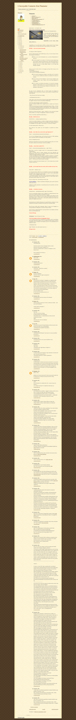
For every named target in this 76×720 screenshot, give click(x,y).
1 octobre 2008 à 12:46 (37, 293)
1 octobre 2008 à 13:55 (37, 298)
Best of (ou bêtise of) (35, 17)
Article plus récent (32, 709)
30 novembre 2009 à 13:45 (37, 441)
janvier (21, 71)
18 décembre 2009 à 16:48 (37, 455)
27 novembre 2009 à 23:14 (37, 422)
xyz (34, 323)
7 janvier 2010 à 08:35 (36, 524)
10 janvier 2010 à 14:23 (37, 542)
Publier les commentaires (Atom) (40, 711)
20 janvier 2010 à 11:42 (37, 686)
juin (20, 65)
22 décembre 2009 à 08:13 (37, 467)
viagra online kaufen (37, 474)
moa (34, 278)
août (20, 62)
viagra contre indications (41, 454)
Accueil (43, 709)
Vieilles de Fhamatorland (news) (37, 24)
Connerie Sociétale (35, 21)
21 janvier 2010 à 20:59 (37, 695)
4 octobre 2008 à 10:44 (37, 368)
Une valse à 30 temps (23, 49)
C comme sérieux (35, 20)
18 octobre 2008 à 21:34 (37, 387)
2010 (20, 42)
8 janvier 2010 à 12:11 (36, 533)
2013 (20, 38)
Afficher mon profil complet (22, 33)
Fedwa (35, 301)
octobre (21, 48)
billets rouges (34, 18)
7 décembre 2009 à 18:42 (37, 449)
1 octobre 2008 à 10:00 (37, 269)
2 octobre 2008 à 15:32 (37, 329)
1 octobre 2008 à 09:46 (37, 264)
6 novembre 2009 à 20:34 (37, 397)
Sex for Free (21, 56)
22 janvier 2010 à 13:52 (37, 704)
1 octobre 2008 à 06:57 (37, 259)
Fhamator (35, 371)
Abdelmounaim (36, 256)
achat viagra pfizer (45, 522)
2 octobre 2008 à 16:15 (37, 335)
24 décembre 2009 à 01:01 (37, 475)
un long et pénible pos (52, 35)
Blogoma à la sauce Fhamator (37, 19)
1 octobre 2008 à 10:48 (37, 276)
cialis (52, 459)
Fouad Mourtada (35, 22)
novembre (21, 47)
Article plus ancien (55, 709)
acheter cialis (48, 459)
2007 (20, 72)
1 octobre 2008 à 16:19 (37, 321)
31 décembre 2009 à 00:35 (37, 517)
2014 (20, 37)
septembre (21, 61)
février (21, 70)
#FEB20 (33, 16)
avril (20, 67)
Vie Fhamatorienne (35, 23)
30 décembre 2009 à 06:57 (37, 509)
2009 (20, 43)
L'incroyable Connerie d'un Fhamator (32, 6)
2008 (20, 44)
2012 (20, 39)
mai (20, 66)
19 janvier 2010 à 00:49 (37, 609)
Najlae (35, 272)
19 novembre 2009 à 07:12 (37, 404)
